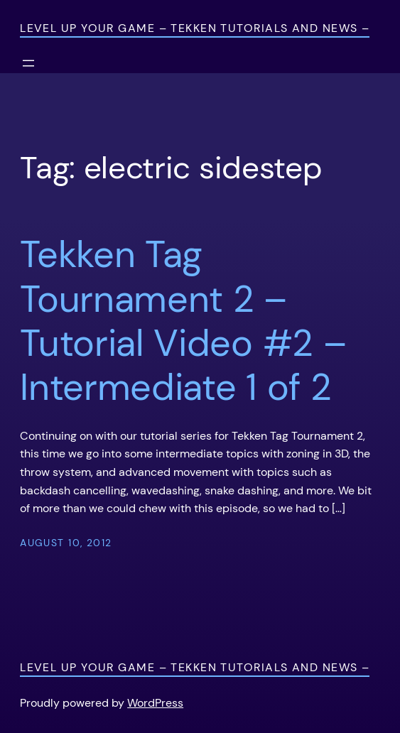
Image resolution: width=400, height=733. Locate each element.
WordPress (155, 702)
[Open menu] (28, 63)
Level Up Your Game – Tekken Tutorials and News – (194, 28)
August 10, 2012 (66, 542)
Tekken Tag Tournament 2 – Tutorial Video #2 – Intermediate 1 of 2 (183, 321)
